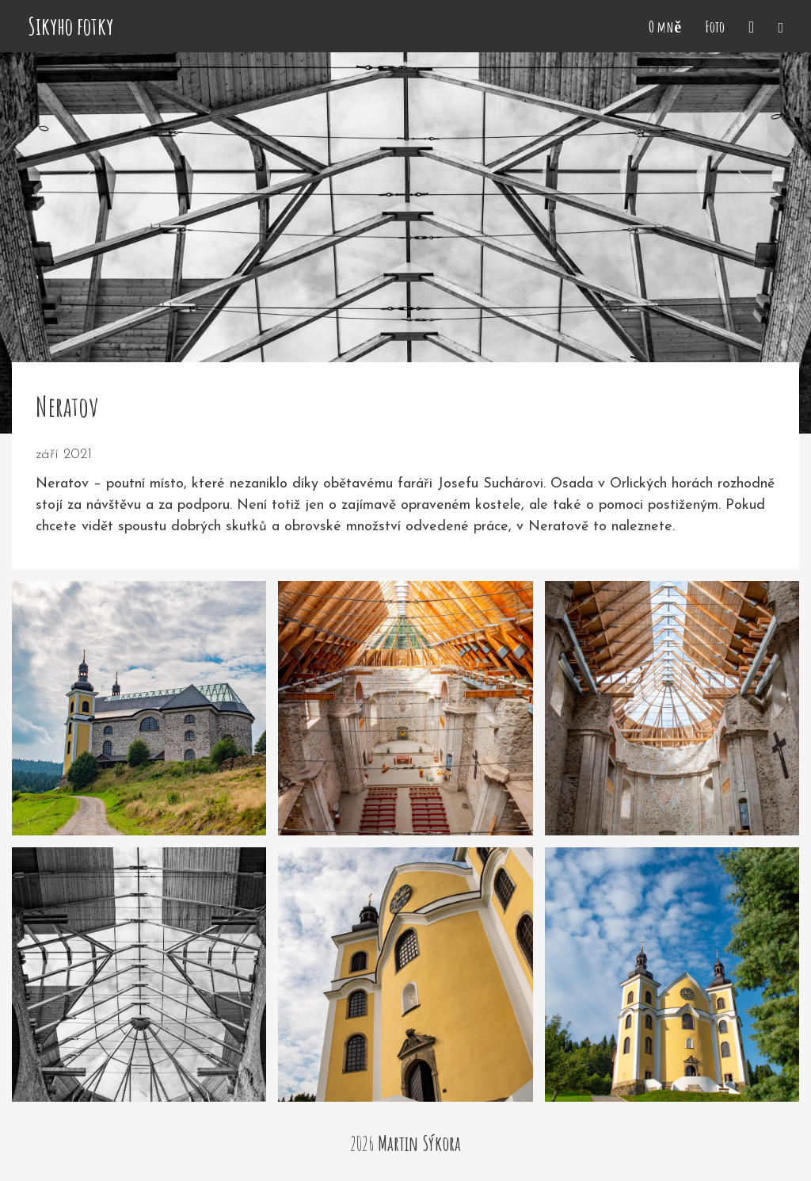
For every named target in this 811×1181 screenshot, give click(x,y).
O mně (665, 26)
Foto (715, 26)
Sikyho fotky (70, 26)
